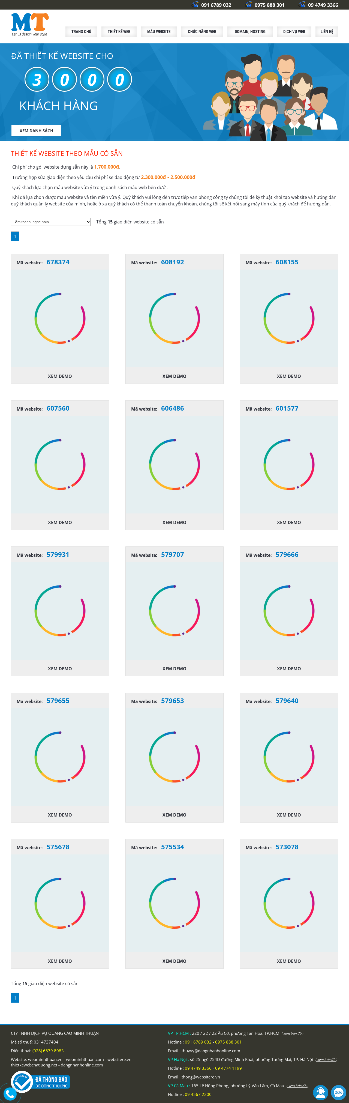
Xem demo (60, 376)
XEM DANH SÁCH (36, 130)
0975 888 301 (265, 5)
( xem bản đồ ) (292, 1033)
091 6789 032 (211, 5)
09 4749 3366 (318, 5)
